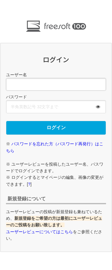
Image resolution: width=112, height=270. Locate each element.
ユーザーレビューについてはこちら (39, 231)
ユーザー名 (16, 74)
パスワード (16, 96)
